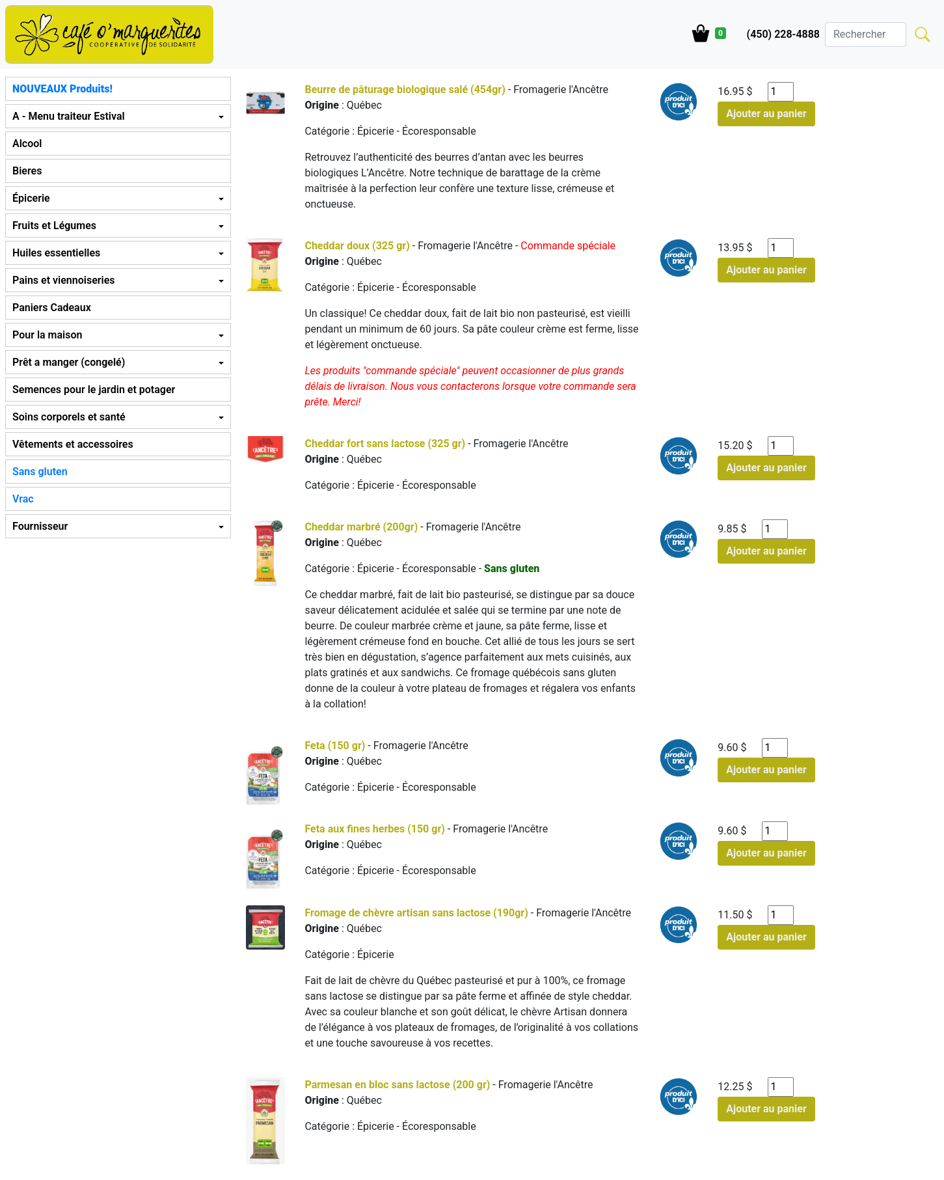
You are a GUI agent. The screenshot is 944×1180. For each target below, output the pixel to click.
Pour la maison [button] (47, 335)
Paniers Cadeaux (51, 307)
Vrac (23, 499)
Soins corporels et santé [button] (69, 417)
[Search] (865, 34)
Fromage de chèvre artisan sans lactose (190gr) (416, 913)
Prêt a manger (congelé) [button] (68, 362)
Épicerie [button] (31, 198)
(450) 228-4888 (783, 34)
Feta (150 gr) (334, 745)
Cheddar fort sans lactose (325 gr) (384, 443)
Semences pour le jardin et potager (93, 389)
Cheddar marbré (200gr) (361, 527)
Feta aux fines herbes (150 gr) (374, 829)
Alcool (27, 143)
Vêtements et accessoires (72, 444)
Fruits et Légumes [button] (54, 225)
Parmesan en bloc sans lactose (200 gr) (397, 1084)
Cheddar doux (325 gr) (356, 246)
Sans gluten (40, 471)
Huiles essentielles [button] (56, 253)
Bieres (27, 171)
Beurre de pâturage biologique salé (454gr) (404, 89)
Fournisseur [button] (40, 526)
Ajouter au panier (766, 113)
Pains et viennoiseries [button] (63, 280)
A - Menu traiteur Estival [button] (68, 116)
